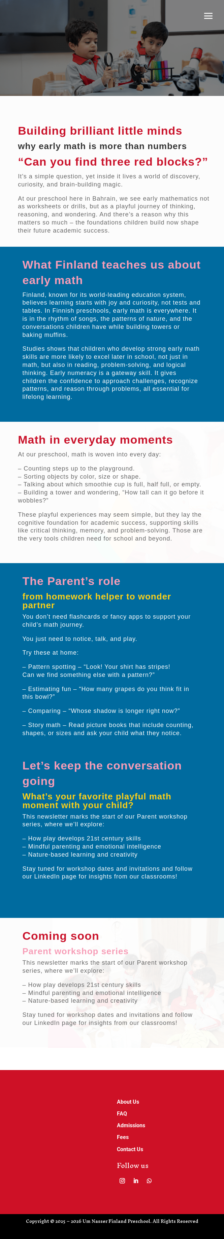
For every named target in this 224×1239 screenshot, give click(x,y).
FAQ (122, 1113)
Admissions (131, 1125)
